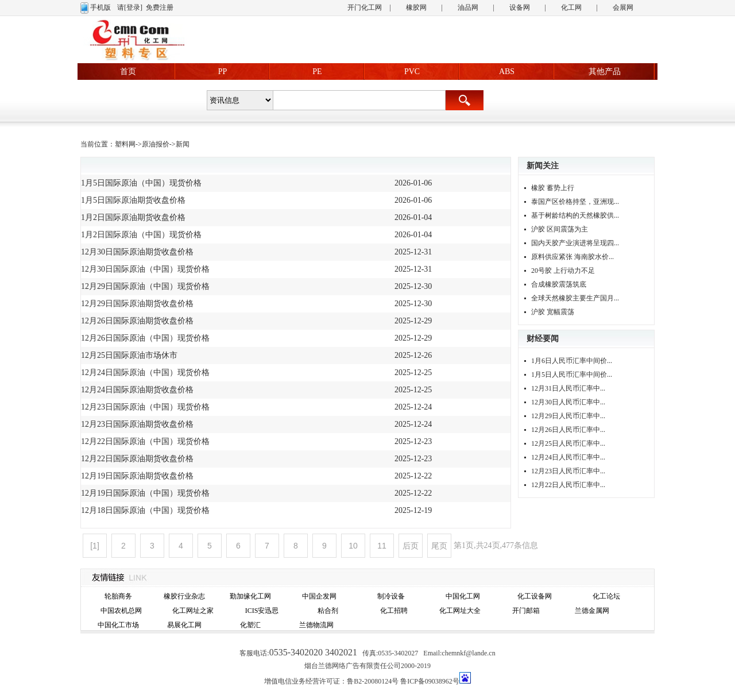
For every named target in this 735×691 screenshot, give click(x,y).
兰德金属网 (592, 611)
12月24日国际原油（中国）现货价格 (145, 372)
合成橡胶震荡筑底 (558, 284)
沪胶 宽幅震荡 (552, 312)
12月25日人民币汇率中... (568, 443)
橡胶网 (416, 7)
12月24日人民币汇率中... (568, 457)
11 (381, 545)
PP (222, 71)
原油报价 (155, 144)
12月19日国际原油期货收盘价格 (137, 476)
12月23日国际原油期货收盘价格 (137, 424)
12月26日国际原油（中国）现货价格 (145, 338)
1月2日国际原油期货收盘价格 (133, 217)
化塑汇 (250, 625)
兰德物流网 (316, 625)
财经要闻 (543, 338)
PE (317, 71)
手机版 (100, 7)
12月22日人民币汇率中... (568, 485)
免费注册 (159, 7)
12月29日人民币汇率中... (568, 416)
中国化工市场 (118, 625)
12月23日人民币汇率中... (568, 471)
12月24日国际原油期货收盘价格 (137, 389)
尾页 (439, 545)
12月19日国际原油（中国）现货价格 (145, 493)
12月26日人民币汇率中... (568, 430)
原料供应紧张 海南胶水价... (572, 257)
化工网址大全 (460, 611)
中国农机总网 (121, 611)
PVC (412, 71)
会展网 (623, 7)
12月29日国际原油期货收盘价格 (137, 303)
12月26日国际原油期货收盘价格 (137, 320)
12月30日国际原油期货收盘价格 (137, 252)
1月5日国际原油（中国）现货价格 (141, 183)
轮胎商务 (118, 596)
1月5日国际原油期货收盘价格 (133, 200)
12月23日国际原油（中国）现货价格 (145, 407)
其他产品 (605, 71)
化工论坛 (606, 596)
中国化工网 (463, 596)
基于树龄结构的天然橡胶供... (575, 215)
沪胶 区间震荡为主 (559, 229)
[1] (94, 545)
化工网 (571, 7)
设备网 (519, 7)
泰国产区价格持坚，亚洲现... (575, 202)
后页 (411, 545)
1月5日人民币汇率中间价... (571, 374)
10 (353, 545)
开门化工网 (364, 7)
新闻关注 (543, 165)
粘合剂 (328, 611)
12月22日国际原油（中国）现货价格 (145, 441)
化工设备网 (534, 596)
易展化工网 (184, 625)
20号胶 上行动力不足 (563, 271)
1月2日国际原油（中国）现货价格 (141, 234)
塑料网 (125, 144)
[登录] (133, 7)
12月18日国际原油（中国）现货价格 (145, 510)
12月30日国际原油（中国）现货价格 (145, 269)
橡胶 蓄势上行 (552, 188)
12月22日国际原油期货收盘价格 (137, 458)
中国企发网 (319, 596)
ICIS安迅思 (262, 611)
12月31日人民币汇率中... (568, 388)
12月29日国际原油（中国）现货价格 (145, 286)
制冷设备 (391, 596)
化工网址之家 (193, 611)
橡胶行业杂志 (184, 596)
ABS (506, 71)
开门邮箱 (526, 611)
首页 (128, 71)
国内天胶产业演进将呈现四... (575, 243)
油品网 (468, 7)
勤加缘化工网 (250, 596)
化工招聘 (394, 611)
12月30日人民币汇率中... (568, 402)
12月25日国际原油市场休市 (129, 355)
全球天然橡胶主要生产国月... (575, 298)
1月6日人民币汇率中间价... (571, 361)
